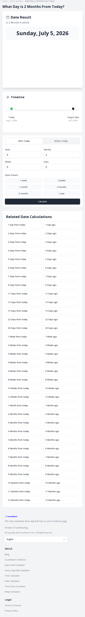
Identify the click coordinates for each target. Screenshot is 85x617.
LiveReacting (22, 527)
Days (46, 161)
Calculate (42, 201)
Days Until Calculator (15, 565)
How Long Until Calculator (17, 570)
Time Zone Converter (15, 586)
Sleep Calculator (12, 591)
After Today (24, 141)
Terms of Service (13, 605)
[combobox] (36, 539)
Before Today (61, 141)
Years (7, 149)
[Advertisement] (42, 62)
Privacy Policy (11, 610)
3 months (61, 187)
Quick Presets (11, 175)
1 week (23, 180)
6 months (23, 193)
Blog (7, 554)
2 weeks (62, 180)
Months (47, 149)
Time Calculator (12, 575)
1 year (62, 193)
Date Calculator (12, 581)
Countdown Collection (15, 559)
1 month (23, 187)
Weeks (8, 161)
